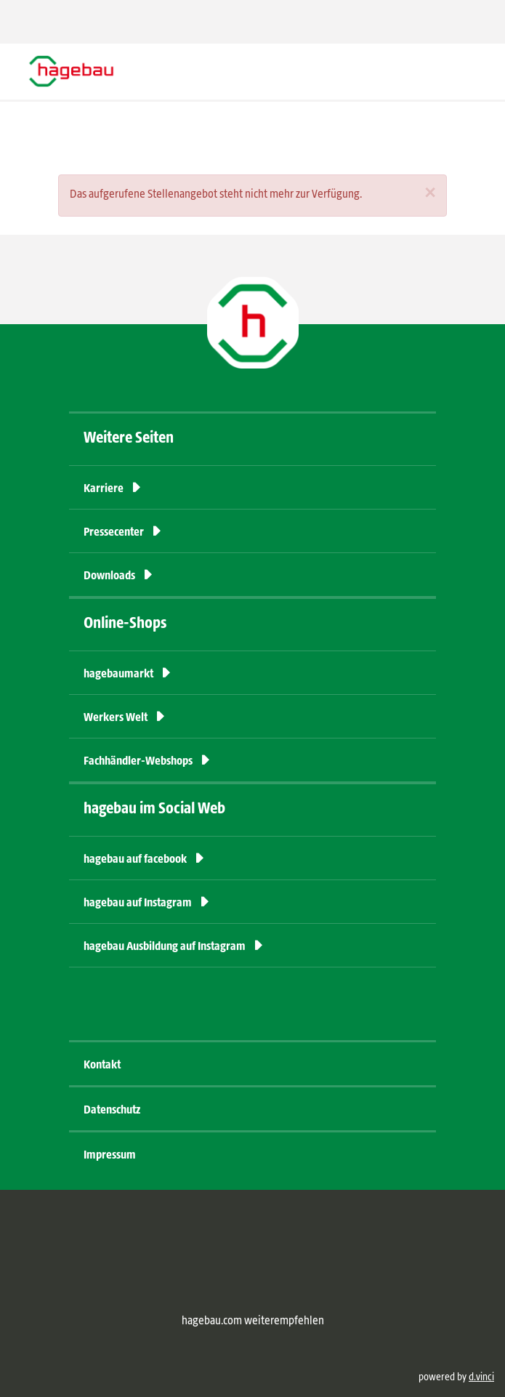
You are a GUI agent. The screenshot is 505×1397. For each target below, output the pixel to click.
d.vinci (481, 1377)
